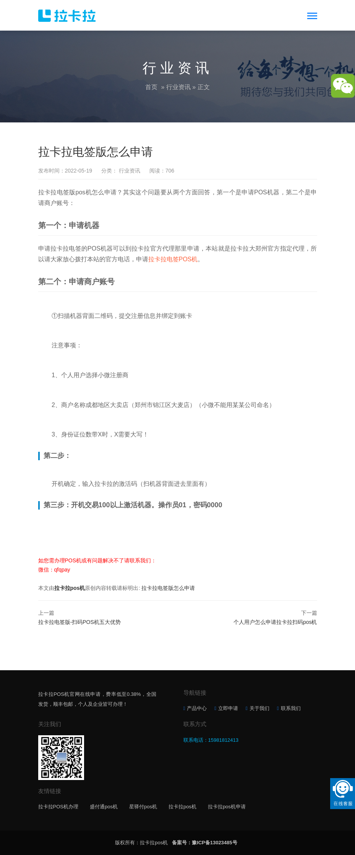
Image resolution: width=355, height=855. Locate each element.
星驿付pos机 (143, 806)
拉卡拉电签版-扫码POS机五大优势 (79, 622)
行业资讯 (178, 87)
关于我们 (259, 708)
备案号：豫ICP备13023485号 (204, 842)
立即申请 (228, 708)
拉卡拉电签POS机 (173, 259)
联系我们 (291, 708)
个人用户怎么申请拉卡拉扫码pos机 (275, 622)
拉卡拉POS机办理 (58, 806)
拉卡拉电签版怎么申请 (168, 588)
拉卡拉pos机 (69, 588)
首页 (151, 87)
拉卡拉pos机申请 (227, 806)
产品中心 (197, 708)
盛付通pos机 (104, 806)
